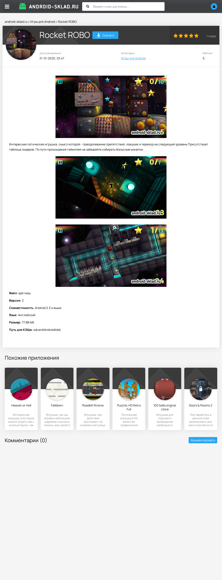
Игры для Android (42, 21)
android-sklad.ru (16, 21)
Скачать (105, 36)
